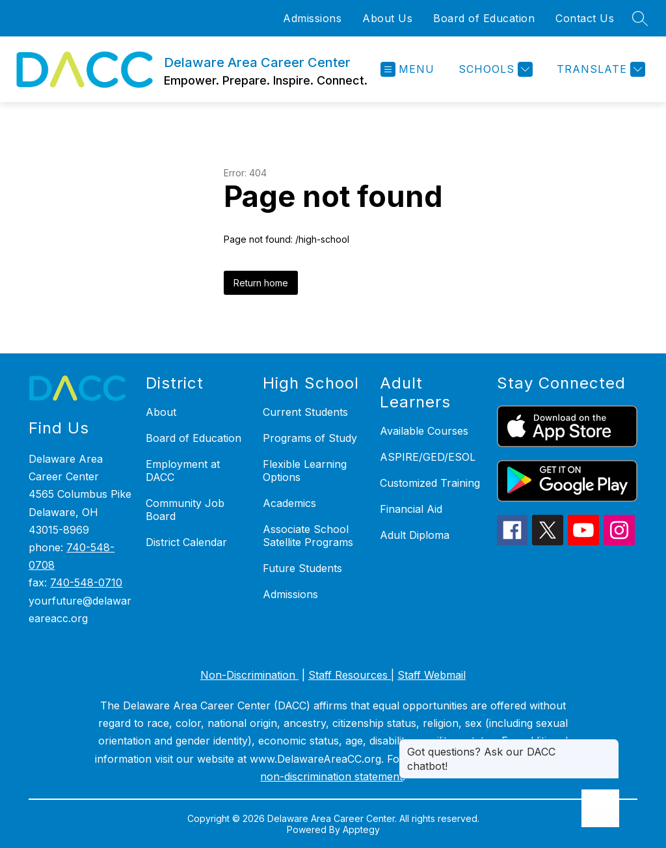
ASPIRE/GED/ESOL (427, 456)
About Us (387, 18)
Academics (289, 503)
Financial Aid (411, 508)
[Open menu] (407, 69)
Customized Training (430, 482)
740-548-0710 (86, 582)
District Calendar (186, 542)
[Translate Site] (599, 69)
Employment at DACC (183, 471)
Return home (260, 282)
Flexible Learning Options (305, 471)
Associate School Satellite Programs (308, 536)
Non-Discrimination (249, 674)
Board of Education (484, 18)
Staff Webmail (431, 674)
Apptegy (361, 829)
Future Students (302, 568)
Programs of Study (310, 438)
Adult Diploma (414, 534)
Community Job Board (185, 510)
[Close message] (609, 745)
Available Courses (424, 430)
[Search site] (640, 18)
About (161, 411)
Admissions (312, 18)
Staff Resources (349, 674)
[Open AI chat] (600, 808)
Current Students (305, 411)
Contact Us (584, 18)
